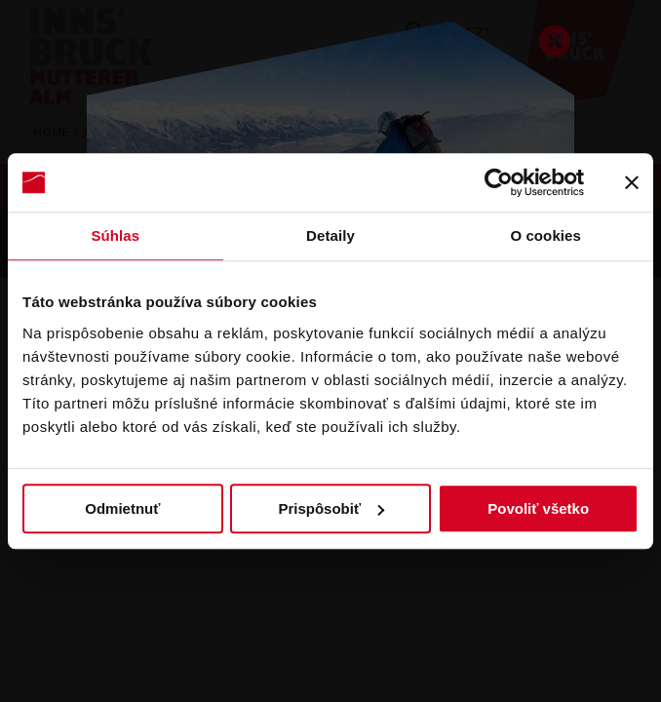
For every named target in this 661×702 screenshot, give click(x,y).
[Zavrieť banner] (632, 182)
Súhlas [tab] (115, 235)
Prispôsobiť (331, 508)
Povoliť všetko (538, 508)
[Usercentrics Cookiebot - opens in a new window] (498, 182)
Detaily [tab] (330, 235)
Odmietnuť (122, 508)
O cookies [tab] (545, 235)
